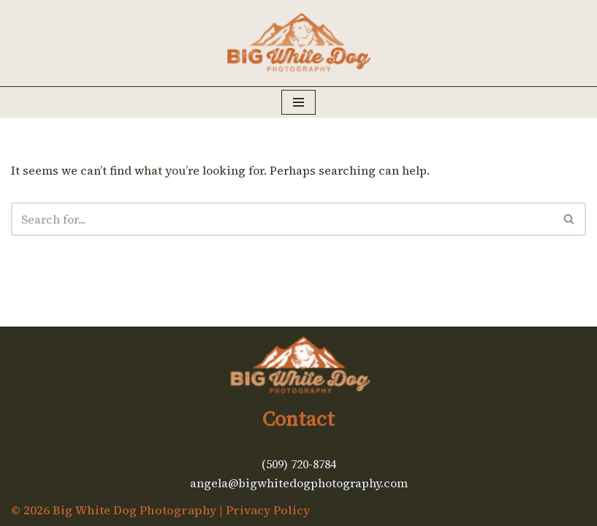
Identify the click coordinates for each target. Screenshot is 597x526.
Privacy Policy (268, 510)
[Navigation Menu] (298, 102)
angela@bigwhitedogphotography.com (299, 483)
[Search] (282, 219)
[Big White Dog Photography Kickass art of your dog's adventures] (298, 43)
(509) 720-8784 (299, 464)
